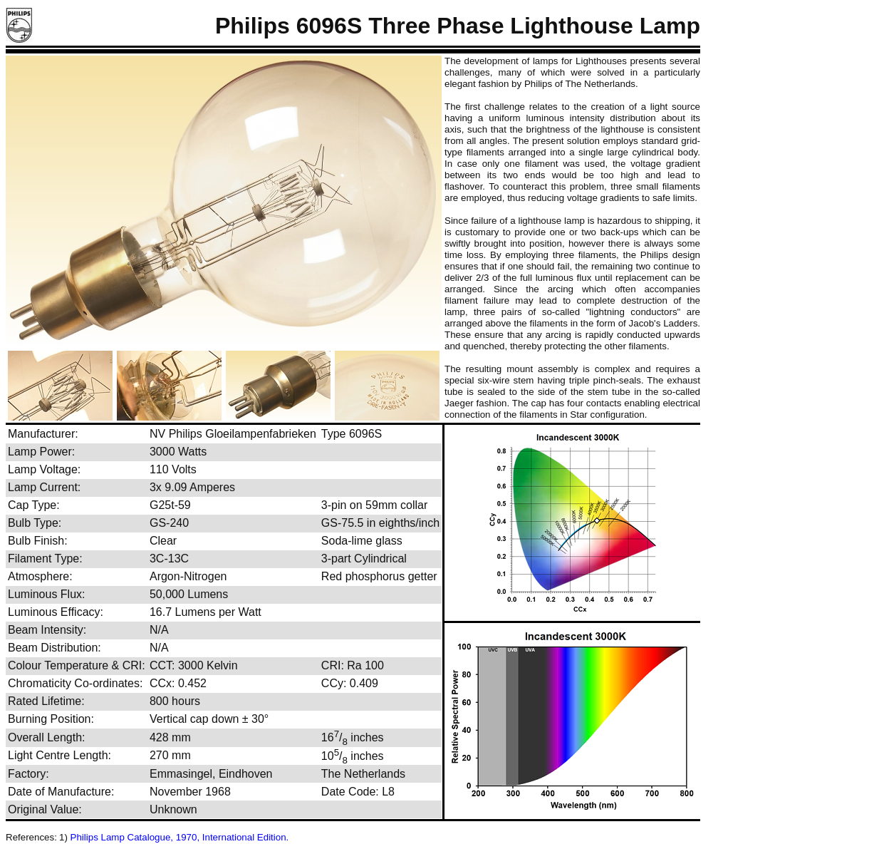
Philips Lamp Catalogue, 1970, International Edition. (180, 837)
